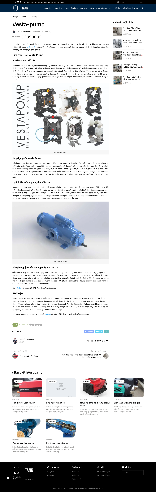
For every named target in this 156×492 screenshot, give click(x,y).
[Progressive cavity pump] (61, 428)
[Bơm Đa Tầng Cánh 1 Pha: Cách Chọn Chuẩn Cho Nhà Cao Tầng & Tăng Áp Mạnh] (117, 55)
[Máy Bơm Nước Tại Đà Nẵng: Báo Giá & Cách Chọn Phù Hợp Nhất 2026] (117, 80)
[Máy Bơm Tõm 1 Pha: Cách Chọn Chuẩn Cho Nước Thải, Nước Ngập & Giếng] (117, 31)
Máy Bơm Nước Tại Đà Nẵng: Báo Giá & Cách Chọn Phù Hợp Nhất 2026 (133, 79)
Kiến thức (58, 8)
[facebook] (13, 2)
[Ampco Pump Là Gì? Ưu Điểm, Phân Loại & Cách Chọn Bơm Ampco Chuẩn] (117, 43)
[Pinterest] (102, 341)
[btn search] (141, 3)
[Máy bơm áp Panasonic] (27, 428)
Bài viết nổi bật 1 (103, 472)
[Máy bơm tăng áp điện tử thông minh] (95, 387)
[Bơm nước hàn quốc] (61, 387)
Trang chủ (47, 8)
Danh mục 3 (76, 479)
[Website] (98, 341)
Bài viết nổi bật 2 (103, 475)
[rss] (20, 2)
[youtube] (18, 2)
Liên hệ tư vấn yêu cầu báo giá (126, 8)
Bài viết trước (20, 351)
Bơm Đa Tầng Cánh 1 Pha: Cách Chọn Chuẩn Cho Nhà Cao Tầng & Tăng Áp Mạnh (132, 56)
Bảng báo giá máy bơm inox (76, 8)
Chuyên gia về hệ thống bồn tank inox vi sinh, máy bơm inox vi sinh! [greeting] (44, 2)
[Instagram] (104, 341)
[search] (129, 2)
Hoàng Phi (27, 32)
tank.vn (48, 314)
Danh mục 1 (76, 472)
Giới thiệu (50, 475)
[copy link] (39, 37)
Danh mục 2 (76, 475)
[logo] (20, 11)
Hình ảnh (18, 421)
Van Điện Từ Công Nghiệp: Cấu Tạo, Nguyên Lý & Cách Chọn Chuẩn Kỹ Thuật (133, 68)
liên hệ (18, 288)
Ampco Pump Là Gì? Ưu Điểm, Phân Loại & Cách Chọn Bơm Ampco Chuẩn (133, 42)
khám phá (31, 47)
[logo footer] (28, 470)
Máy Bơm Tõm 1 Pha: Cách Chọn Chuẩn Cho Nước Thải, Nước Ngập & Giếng (133, 31)
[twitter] (15, 2)
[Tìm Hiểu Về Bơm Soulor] (27, 387)
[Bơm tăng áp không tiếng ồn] (129, 387)
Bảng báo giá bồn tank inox (100, 8)
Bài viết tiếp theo (99, 351)
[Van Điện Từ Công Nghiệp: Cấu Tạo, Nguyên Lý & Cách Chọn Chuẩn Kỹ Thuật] (117, 68)
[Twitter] (100, 341)
